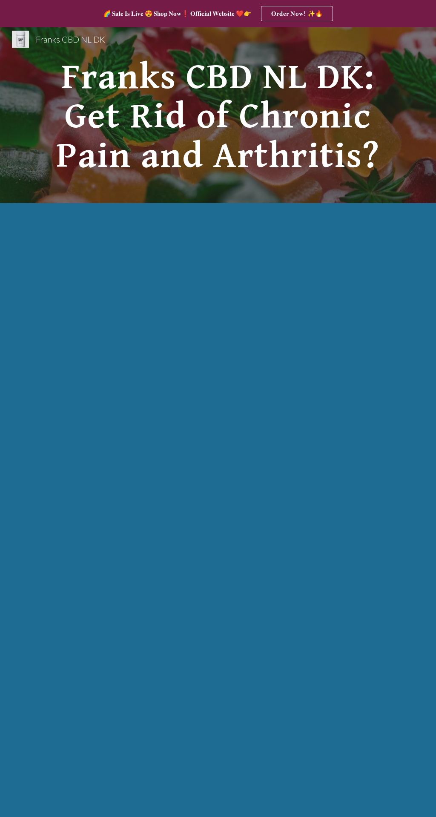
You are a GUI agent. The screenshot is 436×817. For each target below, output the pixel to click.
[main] (218, 115)
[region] (218, 13)
